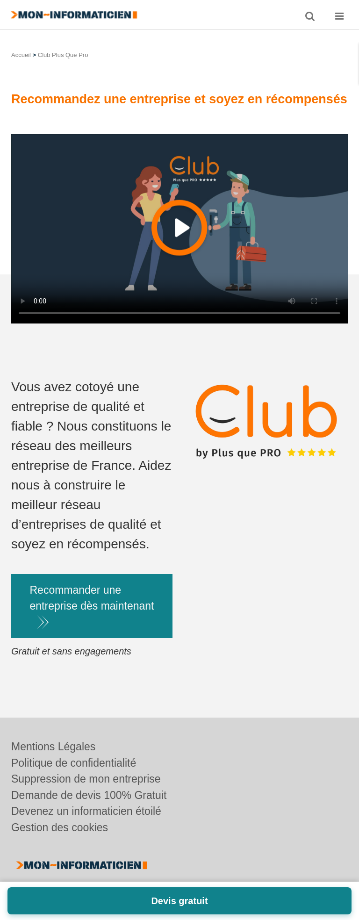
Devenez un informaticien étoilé (86, 811)
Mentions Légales (53, 746)
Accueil (21, 54)
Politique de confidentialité (73, 763)
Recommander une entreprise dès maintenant (92, 598)
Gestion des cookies (59, 827)
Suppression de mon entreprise (86, 779)
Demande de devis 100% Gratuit (88, 795)
